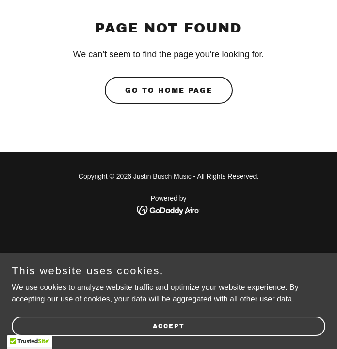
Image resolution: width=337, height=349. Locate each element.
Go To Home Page (168, 90)
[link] (168, 210)
